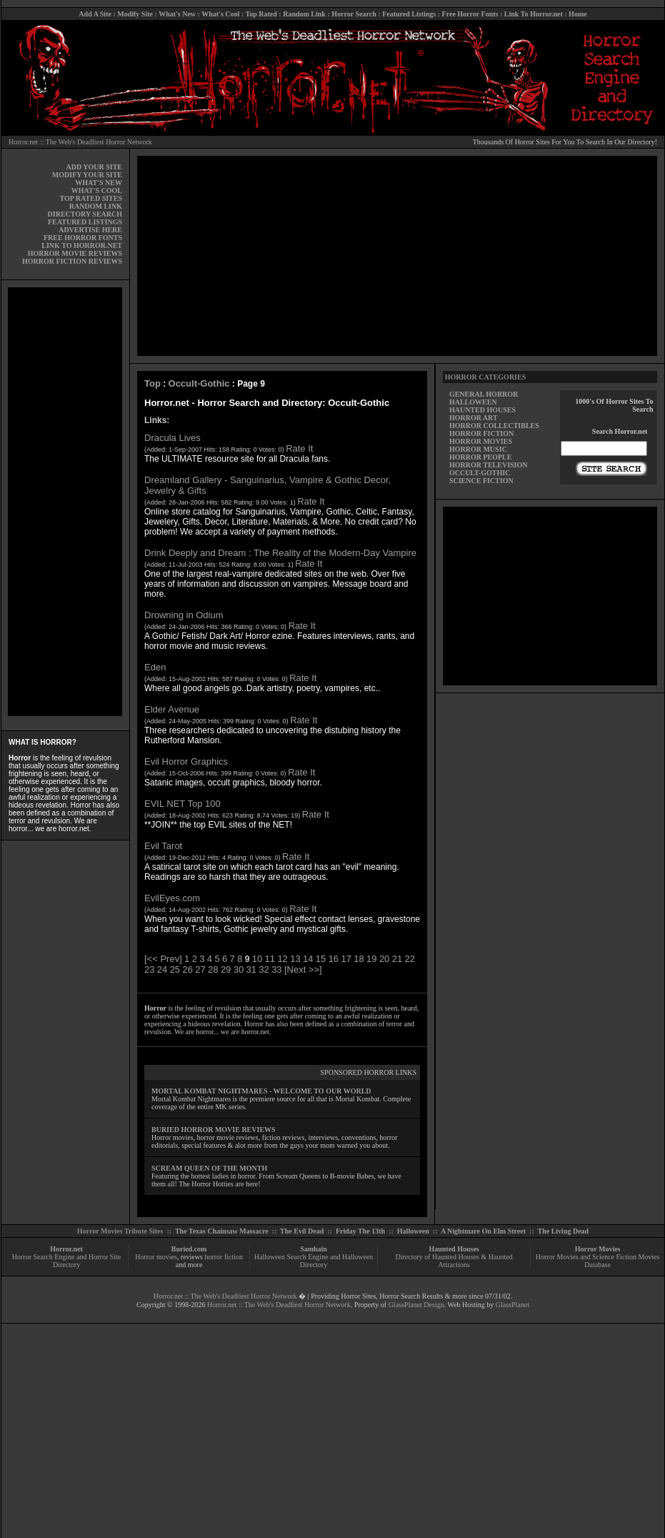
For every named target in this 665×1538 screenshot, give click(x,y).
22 (410, 958)
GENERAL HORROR (483, 394)
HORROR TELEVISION (488, 465)
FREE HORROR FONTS (83, 238)
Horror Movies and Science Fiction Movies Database (598, 1261)
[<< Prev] (163, 958)
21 (397, 958)
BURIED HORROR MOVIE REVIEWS (213, 1129)
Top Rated (260, 14)
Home (578, 14)
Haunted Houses (454, 1249)
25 (175, 969)
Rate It (299, 448)
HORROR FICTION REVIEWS (72, 261)
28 (213, 969)
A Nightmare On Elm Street (483, 1231)
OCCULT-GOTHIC (479, 473)
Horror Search (353, 14)
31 (251, 969)
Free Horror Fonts (470, 14)
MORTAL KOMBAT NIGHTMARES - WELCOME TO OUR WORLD (261, 1091)
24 (162, 969)
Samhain (313, 1249)
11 (270, 958)
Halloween (413, 1231)
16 (334, 958)
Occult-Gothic (199, 383)
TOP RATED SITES (91, 198)
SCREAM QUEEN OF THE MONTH (209, 1168)
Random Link (304, 14)
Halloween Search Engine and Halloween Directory (314, 1261)
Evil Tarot (163, 845)
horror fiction (223, 1257)
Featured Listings (409, 14)
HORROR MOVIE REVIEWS (75, 253)
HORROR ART (473, 418)
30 (239, 969)
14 (308, 958)
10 (257, 958)
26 (187, 969)
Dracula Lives (172, 437)
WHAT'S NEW (98, 183)
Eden (155, 667)
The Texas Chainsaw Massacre (222, 1231)
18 (359, 958)
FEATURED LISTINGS (85, 222)
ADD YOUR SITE (94, 167)
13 (295, 958)
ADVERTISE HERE (90, 230)
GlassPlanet (512, 1305)
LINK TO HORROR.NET (81, 245)
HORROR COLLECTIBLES (494, 426)
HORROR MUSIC (478, 449)
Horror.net (66, 1249)
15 (321, 958)
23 (149, 969)
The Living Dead (563, 1231)
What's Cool (220, 14)
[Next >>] (303, 969)
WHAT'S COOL (96, 190)
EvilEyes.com (172, 898)
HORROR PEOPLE (480, 457)
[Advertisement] (65, 501)
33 (276, 969)
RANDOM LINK (95, 206)
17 (346, 958)
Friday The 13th (360, 1231)
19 (371, 958)
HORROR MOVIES (480, 441)
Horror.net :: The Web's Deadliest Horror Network (80, 142)
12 (282, 958)
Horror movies (156, 1257)
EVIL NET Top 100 (182, 803)
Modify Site (135, 14)
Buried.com (189, 1249)
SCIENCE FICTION (481, 481)
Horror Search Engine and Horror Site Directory (66, 1261)
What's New (177, 14)
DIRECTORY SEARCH (85, 214)
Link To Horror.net (533, 14)
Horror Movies (598, 1249)
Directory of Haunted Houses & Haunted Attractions (454, 1261)
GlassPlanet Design (416, 1305)
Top (152, 383)
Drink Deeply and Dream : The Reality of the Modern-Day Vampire (280, 552)
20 (384, 958)
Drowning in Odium (184, 615)
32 (264, 969)
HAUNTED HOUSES (482, 410)
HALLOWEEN (473, 402)
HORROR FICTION (481, 433)
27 (200, 969)
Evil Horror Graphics (186, 761)
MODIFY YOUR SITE (87, 175)
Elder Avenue (171, 709)
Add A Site (95, 14)
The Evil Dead (302, 1231)
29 (226, 969)
